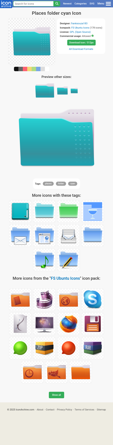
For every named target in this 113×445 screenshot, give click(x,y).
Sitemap (101, 409)
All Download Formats (81, 49)
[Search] (56, 3)
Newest (67, 3)
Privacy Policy (64, 409)
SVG (92, 3)
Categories (80, 3)
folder (61, 183)
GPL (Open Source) (80, 31)
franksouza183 (79, 23)
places (48, 183)
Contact (50, 409)
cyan (72, 183)
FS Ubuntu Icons (80, 27)
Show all (56, 395)
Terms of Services (84, 409)
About (40, 409)
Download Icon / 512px (81, 42)
